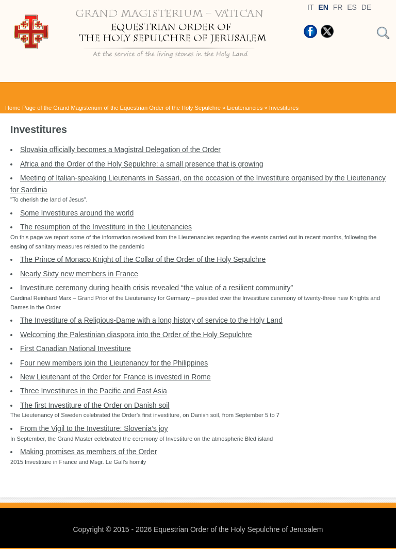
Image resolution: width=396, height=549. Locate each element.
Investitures (284, 108)
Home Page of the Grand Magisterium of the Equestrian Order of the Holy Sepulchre (113, 108)
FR (338, 7)
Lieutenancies (244, 108)
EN (323, 7)
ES (352, 7)
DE (366, 7)
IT (310, 7)
